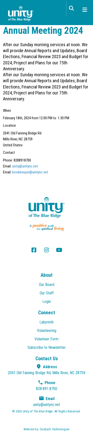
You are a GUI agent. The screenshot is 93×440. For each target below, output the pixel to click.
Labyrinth (46, 322)
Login (46, 301)
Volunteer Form (46, 339)
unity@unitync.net (25, 166)
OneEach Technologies (54, 429)
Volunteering (46, 330)
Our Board (46, 284)
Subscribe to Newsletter (47, 347)
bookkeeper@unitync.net (30, 172)
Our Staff (47, 293)
